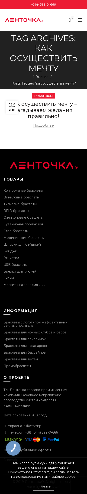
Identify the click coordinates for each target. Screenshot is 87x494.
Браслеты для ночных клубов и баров (35, 332)
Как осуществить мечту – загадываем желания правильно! (43, 110)
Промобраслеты (17, 366)
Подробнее (43, 125)
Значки (9, 278)
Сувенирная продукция (23, 224)
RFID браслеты (16, 211)
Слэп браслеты (16, 231)
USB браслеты (15, 265)
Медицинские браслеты (23, 238)
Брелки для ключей (19, 271)
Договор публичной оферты (27, 450)
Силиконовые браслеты (23, 217)
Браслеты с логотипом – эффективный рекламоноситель (35, 324)
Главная (41, 77)
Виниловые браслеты (21, 197)
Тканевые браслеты (20, 204)
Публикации (43, 95)
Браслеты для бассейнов (24, 352)
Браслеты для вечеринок (24, 339)
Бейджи (10, 251)
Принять (43, 486)
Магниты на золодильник (24, 285)
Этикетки (11, 258)
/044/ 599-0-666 (43, 4)
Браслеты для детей (20, 359)
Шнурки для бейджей (22, 244)
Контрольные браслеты (23, 190)
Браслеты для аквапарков (25, 346)
